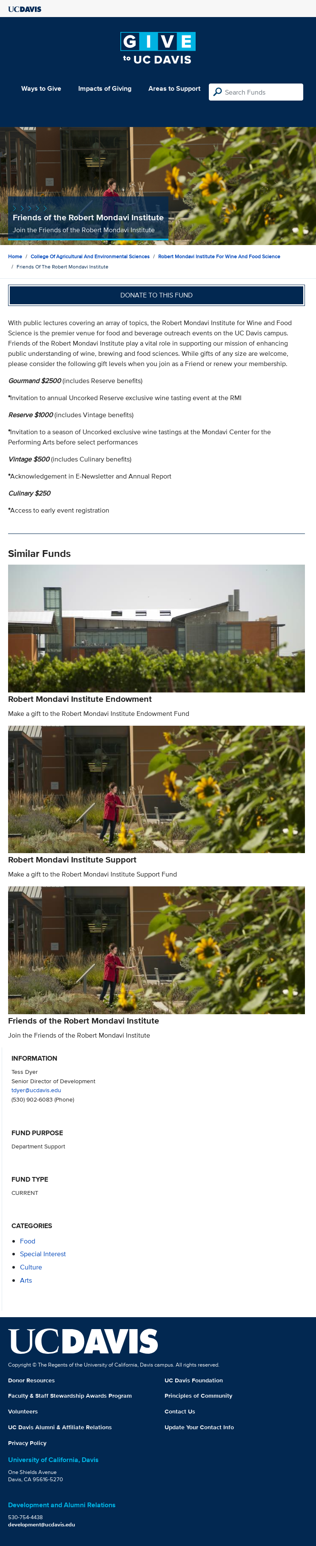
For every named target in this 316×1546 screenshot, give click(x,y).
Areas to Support (174, 88)
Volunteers (23, 1411)
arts (26, 1280)
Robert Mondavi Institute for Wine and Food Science (219, 256)
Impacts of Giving (104, 88)
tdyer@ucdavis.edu (36, 1089)
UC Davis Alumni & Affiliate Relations (60, 1427)
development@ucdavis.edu (41, 1524)
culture (31, 1267)
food (27, 1241)
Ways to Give (41, 88)
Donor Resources (31, 1380)
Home (15, 256)
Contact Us (180, 1411)
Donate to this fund (156, 295)
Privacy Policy (27, 1443)
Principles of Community (198, 1395)
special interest (43, 1254)
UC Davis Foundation (194, 1380)
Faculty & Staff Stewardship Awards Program (70, 1395)
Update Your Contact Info (199, 1427)
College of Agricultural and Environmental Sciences (90, 256)
